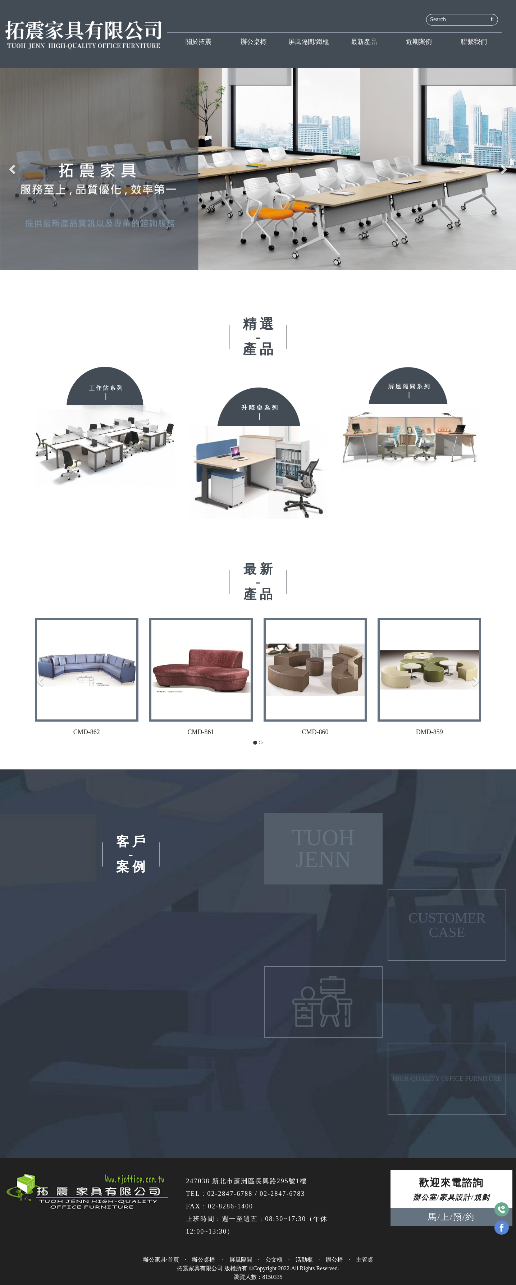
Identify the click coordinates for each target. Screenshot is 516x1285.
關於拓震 (198, 41)
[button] (13, 169)
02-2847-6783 (282, 1193)
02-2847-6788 (229, 1193)
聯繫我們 (474, 41)
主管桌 (364, 1260)
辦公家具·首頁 (161, 1260)
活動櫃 (304, 1260)
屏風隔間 (240, 1260)
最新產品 (364, 41)
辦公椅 (334, 1260)
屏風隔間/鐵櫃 (308, 41)
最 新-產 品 (258, 582)
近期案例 (419, 41)
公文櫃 (274, 1260)
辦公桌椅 (253, 41)
